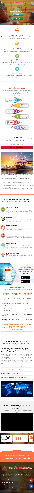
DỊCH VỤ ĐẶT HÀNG (17, 48)
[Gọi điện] (31, 480)
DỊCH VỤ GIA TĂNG (17, 74)
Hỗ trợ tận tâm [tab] (17, 150)
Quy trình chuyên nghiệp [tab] (17, 147)
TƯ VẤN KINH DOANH (17, 35)
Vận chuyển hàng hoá (17, 61)
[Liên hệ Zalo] (31, 486)
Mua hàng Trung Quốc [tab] (17, 144)
